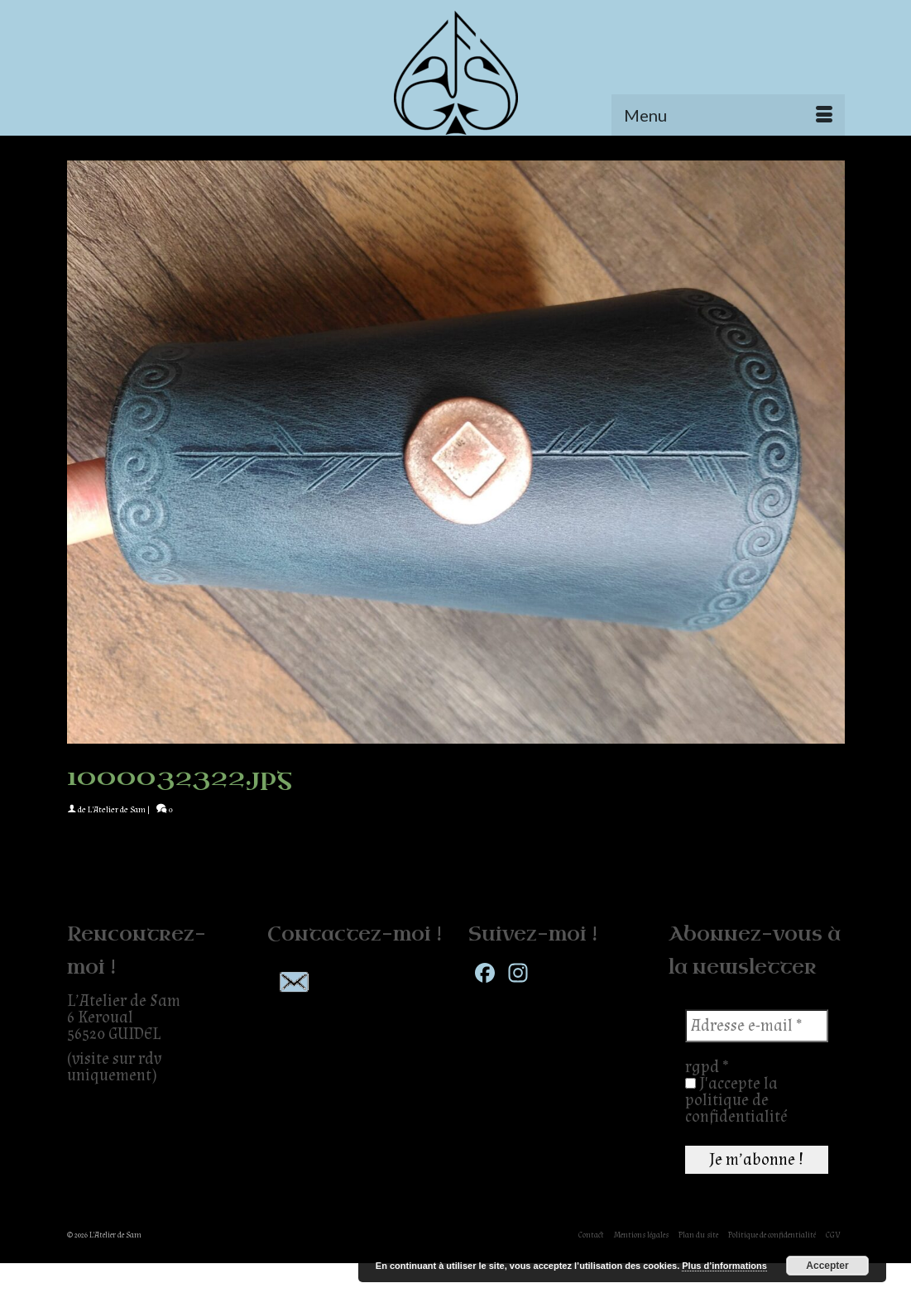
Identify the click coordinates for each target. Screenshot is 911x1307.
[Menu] (728, 115)
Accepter (827, 1265)
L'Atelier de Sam (117, 810)
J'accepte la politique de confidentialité (736, 1100)
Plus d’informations (724, 1266)
